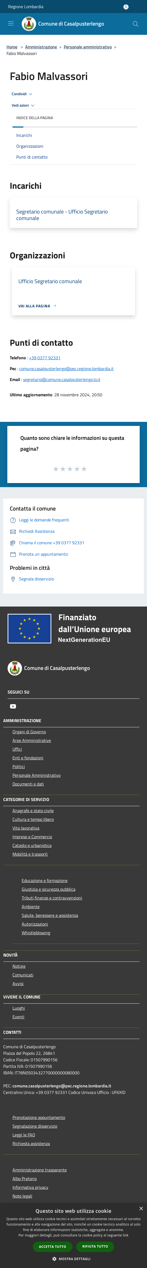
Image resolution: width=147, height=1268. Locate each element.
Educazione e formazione (45, 880)
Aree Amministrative (31, 740)
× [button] (141, 1209)
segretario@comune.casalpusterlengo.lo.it (61, 379)
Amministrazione (41, 47)
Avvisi (18, 983)
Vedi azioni (24, 105)
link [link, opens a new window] (126, 1235)
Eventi (18, 1016)
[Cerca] (135, 24)
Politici (18, 766)
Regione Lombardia (25, 6)
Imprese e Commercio (32, 836)
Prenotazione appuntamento (38, 1117)
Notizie (18, 966)
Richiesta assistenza (31, 1143)
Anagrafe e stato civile (33, 810)
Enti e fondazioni (27, 757)
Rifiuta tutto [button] (95, 1246)
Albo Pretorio (24, 1178)
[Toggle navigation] (11, 23)
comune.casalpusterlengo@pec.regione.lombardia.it (66, 368)
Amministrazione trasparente (39, 1170)
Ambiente (31, 906)
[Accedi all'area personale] (126, 7)
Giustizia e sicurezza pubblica (48, 889)
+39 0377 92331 (44, 357)
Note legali (22, 1196)
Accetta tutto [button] (52, 1246)
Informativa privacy (30, 1187)
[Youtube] (13, 706)
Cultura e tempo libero (33, 819)
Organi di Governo (29, 731)
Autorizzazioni (35, 924)
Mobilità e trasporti (30, 854)
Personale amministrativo (88, 47)
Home (12, 47)
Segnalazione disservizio (34, 1126)
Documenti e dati (28, 784)
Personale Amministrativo (36, 775)
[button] (73, 1258)
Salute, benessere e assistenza (50, 915)
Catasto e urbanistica (32, 845)
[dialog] (73, 1235)
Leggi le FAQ (23, 1134)
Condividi (23, 94)
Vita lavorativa (25, 828)
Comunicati (22, 975)
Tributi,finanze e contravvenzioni (52, 898)
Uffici (17, 749)
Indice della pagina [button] (34, 117)
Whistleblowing (36, 932)
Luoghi (18, 1008)
